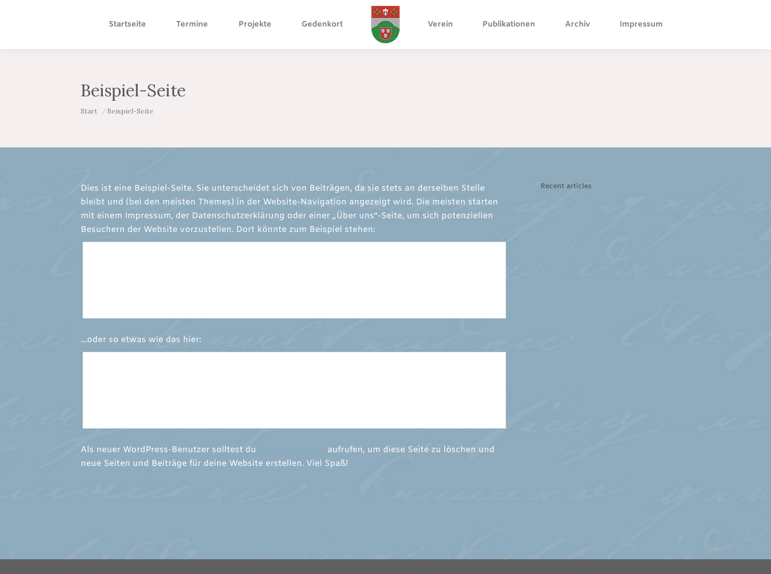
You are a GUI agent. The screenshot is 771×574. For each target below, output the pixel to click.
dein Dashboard (292, 450)
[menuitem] (127, 24)
